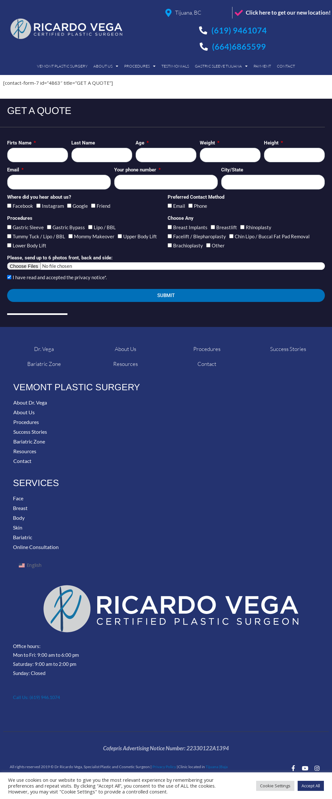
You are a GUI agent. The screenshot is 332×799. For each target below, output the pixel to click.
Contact (286, 66)
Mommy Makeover (94, 236)
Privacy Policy (164, 766)
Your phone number (136, 170)
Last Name (83, 143)
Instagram (53, 206)
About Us (105, 66)
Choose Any (181, 218)
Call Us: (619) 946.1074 (39, 697)
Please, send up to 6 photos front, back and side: (60, 258)
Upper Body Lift (140, 236)
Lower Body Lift (29, 245)
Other (218, 245)
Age (141, 143)
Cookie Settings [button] (275, 786)
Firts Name (20, 143)
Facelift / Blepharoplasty (199, 236)
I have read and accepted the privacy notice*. (60, 277)
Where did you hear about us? (39, 197)
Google (80, 206)
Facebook (23, 206)
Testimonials (175, 66)
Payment (262, 66)
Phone (200, 206)
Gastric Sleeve (28, 227)
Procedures (140, 66)
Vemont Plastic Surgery (62, 66)
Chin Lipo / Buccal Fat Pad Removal (272, 236)
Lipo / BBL (105, 227)
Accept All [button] (311, 786)
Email (13, 170)
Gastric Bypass (69, 227)
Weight (208, 143)
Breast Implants (190, 227)
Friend (103, 206)
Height (272, 143)
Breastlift (226, 227)
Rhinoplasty (258, 227)
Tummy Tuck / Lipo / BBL (39, 236)
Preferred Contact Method (196, 197)
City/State (232, 170)
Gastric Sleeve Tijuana (221, 66)
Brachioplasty (188, 245)
